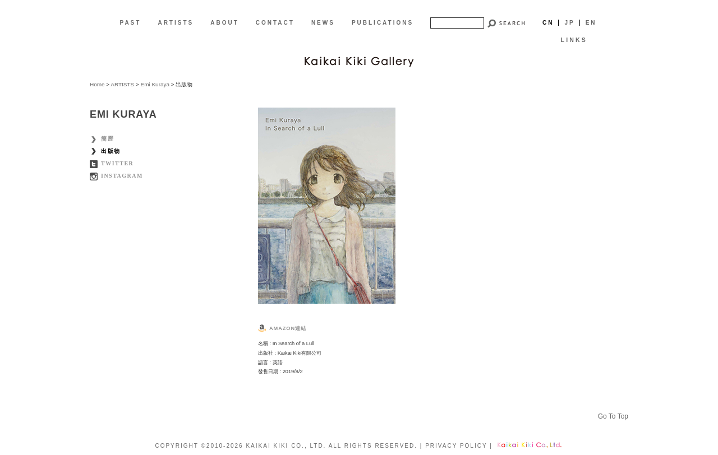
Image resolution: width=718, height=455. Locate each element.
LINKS (574, 39)
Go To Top (613, 416)
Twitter (117, 163)
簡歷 (107, 139)
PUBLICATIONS (382, 23)
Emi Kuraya (155, 84)
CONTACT (275, 23)
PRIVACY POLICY (456, 446)
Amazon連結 (287, 328)
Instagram (122, 176)
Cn (548, 23)
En (591, 23)
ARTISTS (176, 23)
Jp (569, 23)
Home (97, 84)
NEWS (323, 23)
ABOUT (224, 23)
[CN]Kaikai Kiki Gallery (359, 60)
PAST (130, 23)
